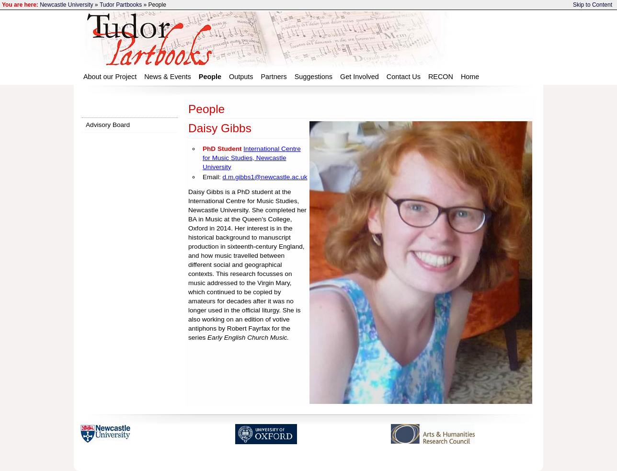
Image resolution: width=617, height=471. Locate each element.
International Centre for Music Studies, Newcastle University (252, 158)
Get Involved (359, 76)
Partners (273, 76)
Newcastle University (66, 4)
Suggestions (313, 76)
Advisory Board (108, 124)
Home (470, 76)
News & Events (167, 76)
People (210, 76)
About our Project (110, 76)
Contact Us (404, 76)
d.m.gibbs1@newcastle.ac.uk (265, 177)
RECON (440, 76)
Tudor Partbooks (121, 4)
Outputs (241, 76)
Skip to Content (592, 4)
